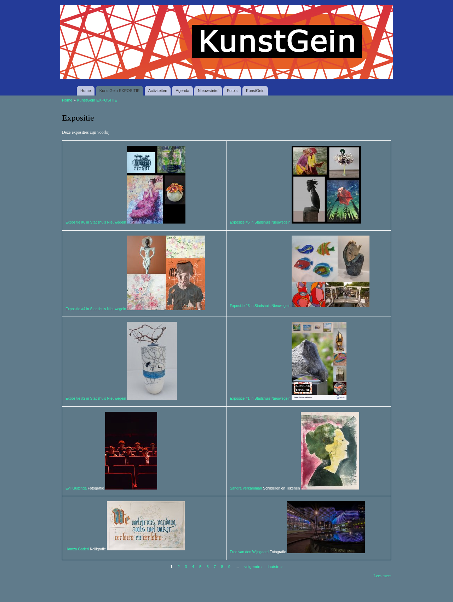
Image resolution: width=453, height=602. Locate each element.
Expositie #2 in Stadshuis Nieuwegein (95, 398)
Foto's (232, 90)
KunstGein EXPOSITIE (119, 90)
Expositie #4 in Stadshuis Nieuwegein (95, 309)
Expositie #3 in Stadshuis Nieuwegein (260, 306)
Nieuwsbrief (208, 90)
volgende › (253, 567)
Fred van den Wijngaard (249, 552)
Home (85, 90)
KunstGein (255, 90)
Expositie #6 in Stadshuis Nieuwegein (95, 222)
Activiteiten (157, 90)
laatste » (275, 567)
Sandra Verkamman (246, 488)
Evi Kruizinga (76, 488)
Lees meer (382, 575)
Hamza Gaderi (77, 549)
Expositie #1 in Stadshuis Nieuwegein (260, 398)
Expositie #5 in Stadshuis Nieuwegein (260, 222)
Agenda (182, 90)
